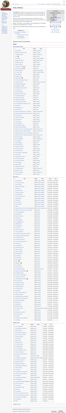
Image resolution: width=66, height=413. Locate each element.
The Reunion (17, 290)
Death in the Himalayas (19, 300)
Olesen (39, 180)
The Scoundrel (18, 257)
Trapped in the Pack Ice (19, 166)
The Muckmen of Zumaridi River (21, 317)
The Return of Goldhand (20, 99)
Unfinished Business (19, 286)
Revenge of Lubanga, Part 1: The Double (23, 111)
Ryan (38, 125)
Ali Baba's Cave (18, 76)
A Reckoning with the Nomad (56, 25)
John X (54, 32)
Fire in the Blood (18, 72)
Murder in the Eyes (19, 64)
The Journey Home (19, 308)
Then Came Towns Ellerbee (20, 292)
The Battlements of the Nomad (21, 371)
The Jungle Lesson (19, 346)
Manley (41, 268)
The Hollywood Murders (19, 95)
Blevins (42, 308)
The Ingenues (18, 391)
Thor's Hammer (18, 74)
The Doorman (18, 217)
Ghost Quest (17, 188)
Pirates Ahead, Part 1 (19, 146)
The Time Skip (18, 338)
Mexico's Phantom (18, 251)
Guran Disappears (18, 142)
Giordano (38, 140)
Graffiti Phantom (18, 223)
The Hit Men (17, 200)
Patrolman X (58, 32)
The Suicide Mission (19, 70)
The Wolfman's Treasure (20, 156)
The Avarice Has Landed (20, 312)
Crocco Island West (19, 231)
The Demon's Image (56, 29)
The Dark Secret (18, 119)
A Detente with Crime (19, 247)
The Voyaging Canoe (19, 221)
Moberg (38, 60)
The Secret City (18, 184)
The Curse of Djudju (19, 172)
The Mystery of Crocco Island (21, 87)
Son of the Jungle (18, 136)
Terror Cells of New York (20, 239)
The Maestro (17, 58)
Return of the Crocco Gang (20, 93)
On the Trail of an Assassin (20, 334)
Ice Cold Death (18, 140)
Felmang (38, 50)
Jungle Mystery (18, 198)
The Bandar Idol (18, 174)
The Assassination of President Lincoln (22, 103)
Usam (41, 129)
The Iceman (17, 369)
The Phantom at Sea (19, 237)
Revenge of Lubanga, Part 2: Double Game (23, 113)
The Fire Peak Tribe (19, 336)
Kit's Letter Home (18, 280)
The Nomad (17, 355)
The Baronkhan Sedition (20, 268)
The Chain (17, 310)
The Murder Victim (18, 150)
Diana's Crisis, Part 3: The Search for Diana (23, 129)
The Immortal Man (18, 194)
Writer (56, 19)
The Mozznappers (18, 219)
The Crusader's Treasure (20, 196)
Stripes (16, 206)
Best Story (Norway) (55, 26)
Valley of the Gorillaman (19, 186)
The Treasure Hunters (19, 182)
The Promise (17, 154)
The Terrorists (18, 121)
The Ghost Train (18, 89)
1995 (52, 29)
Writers (19, 404)
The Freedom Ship (18, 144)
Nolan (35, 326)
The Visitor (17, 389)
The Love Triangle (18, 348)
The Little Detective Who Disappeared (22, 381)
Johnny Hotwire (18, 78)
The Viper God (18, 202)
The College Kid (18, 245)
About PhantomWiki (21, 411)
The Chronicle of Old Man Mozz (21, 298)
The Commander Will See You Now (22, 395)
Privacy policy (15, 411)
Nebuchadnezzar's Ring (19, 125)
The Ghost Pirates (18, 190)
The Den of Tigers (18, 249)
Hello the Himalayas (19, 294)
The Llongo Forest (18, 288)
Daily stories (15, 176)
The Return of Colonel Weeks (21, 353)
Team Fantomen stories (18, 46)
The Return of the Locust (20, 276)
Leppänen (38, 52)
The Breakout (18, 304)
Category (15, 404)
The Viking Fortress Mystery (20, 328)
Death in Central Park (19, 97)
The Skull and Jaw (18, 314)
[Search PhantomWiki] (58, 4)
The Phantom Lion (18, 253)
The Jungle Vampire (19, 168)
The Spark (17, 316)
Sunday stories (16, 322)
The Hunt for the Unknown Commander (22, 233)
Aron (56, 28)
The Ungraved (18, 399)
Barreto (38, 355)
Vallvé (41, 60)
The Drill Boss (18, 227)
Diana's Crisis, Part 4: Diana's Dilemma (22, 130)
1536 (16, 400)
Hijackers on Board (19, 62)
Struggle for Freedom (19, 60)
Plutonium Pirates (18, 342)
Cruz (37, 85)
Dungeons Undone (19, 306)
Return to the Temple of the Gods (21, 393)
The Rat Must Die (18, 379)
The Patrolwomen (18, 225)
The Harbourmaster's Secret (20, 101)
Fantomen (32, 13)
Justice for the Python (19, 229)
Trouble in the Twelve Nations (21, 373)
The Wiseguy (17, 375)
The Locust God (18, 204)
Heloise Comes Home (19, 282)
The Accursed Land (19, 344)
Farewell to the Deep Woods (20, 270)
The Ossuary (17, 340)
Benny (41, 70)
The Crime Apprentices (19, 212)
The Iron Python (18, 330)
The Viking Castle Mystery (20, 83)
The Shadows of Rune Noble (20, 357)
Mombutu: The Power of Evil (20, 52)
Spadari (38, 62)
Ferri (41, 50)
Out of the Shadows (19, 138)
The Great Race (18, 162)
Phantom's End (18, 302)
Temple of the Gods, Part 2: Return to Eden (23, 210)
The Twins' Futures (19, 266)
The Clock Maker (18, 123)
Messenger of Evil (18, 107)
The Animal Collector (19, 192)
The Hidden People (19, 54)
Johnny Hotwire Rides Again (20, 127)
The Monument (18, 109)
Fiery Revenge (18, 50)
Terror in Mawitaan (18, 326)
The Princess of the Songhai (20, 397)
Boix (37, 95)
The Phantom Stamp (19, 272)
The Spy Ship (18, 385)
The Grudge (17, 319)
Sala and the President (19, 160)
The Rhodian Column (19, 284)
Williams (42, 180)
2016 (51, 32)
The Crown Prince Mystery (20, 66)
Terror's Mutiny (18, 259)
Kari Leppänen (29, 24)
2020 (50, 25)
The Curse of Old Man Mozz (20, 274)
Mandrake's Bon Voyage (20, 363)
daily (44, 15)
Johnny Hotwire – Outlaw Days (21, 152)
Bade (38, 68)
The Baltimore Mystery (19, 117)
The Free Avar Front (19, 383)
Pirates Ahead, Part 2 (19, 148)
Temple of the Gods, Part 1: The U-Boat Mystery (24, 208)
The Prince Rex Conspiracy (20, 332)
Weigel (45, 308)
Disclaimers (28, 411)
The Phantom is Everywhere (20, 377)
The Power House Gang (20, 359)
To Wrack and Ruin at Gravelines (21, 296)
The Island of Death (19, 91)
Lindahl (38, 56)
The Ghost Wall (18, 180)
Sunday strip (17, 16)
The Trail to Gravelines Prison (21, 241)
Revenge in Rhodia (19, 361)
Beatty (41, 357)
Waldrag (42, 58)
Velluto (38, 152)
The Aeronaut (18, 255)
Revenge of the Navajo (19, 85)
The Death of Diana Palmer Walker (22, 235)
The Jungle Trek (18, 214)
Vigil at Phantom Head (19, 387)
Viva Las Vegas (18, 115)
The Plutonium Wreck (19, 158)
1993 (54, 28)
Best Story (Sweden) (55, 22)
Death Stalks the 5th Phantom (21, 365)
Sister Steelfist (18, 164)
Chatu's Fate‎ (17, 243)
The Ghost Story (18, 367)
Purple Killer (17, 105)
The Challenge (18, 265)
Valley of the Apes (18, 170)
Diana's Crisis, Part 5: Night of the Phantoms (23, 134)
